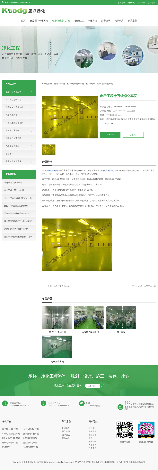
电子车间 (121, 332)
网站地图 (151, 3)
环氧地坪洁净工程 (10, 443)
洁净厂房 (109, 171)
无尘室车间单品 (30, 443)
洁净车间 (6, 447)
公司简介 (66, 428)
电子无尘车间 (150, 286)
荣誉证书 (105, 21)
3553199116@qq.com (114, 115)
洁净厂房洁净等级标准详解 (16, 229)
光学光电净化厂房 (31, 434)
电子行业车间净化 (62, 286)
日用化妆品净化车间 (11, 438)
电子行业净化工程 (61, 21)
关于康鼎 (119, 21)
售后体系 (66, 438)
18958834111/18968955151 (17, 2)
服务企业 (79, 21)
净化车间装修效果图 (13, 183)
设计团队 (66, 435)
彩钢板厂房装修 (30, 438)
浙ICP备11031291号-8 (109, 462)
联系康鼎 (132, 21)
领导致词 (66, 432)
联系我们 (133, 135)
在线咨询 (110, 135)
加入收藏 (141, 3)
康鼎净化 (121, 3)
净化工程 (92, 21)
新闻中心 (131, 3)
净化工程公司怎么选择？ (15, 190)
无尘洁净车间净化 (31, 447)
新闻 (90, 438)
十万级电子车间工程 (89, 332)
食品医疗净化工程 (39, 21)
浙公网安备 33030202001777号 (132, 462)
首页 (23, 21)
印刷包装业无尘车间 (11, 434)
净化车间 (52, 171)
